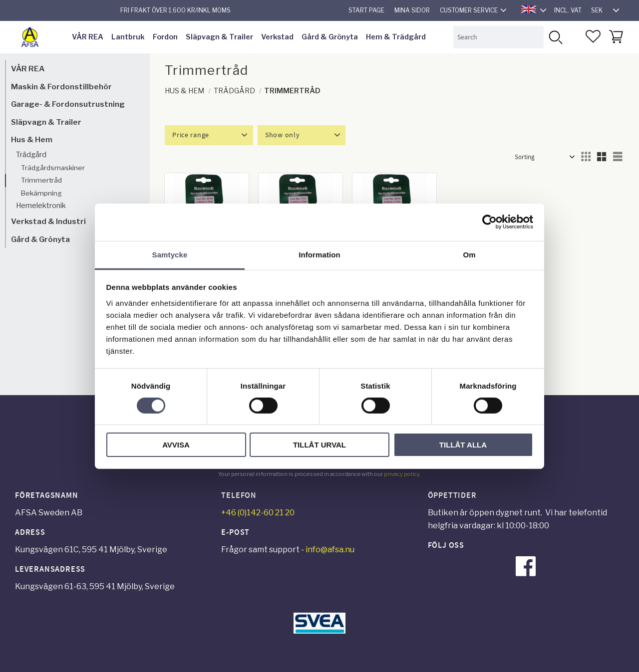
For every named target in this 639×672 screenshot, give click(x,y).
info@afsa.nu (330, 549)
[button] (593, 36)
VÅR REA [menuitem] (87, 36)
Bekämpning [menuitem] (41, 193)
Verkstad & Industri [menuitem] (48, 221)
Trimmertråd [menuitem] (41, 180)
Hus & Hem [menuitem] (31, 139)
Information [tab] (319, 254)
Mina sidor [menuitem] (412, 10)
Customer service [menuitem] (469, 10)
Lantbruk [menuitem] (128, 36)
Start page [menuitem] (366, 10)
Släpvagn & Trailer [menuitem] (219, 36)
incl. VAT (568, 10)
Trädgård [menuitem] (31, 154)
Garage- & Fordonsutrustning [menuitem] (68, 104)
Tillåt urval (319, 445)
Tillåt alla (463, 445)
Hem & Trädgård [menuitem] (396, 36)
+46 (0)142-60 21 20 (258, 512)
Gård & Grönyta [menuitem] (330, 36)
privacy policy (401, 473)
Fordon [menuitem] (165, 36)
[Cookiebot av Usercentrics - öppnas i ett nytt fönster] (489, 222)
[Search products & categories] (498, 37)
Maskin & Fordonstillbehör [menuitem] (61, 86)
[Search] (555, 37)
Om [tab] (469, 254)
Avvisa (176, 445)
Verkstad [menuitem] (277, 36)
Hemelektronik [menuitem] (41, 205)
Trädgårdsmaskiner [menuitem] (53, 168)
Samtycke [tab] (170, 254)
